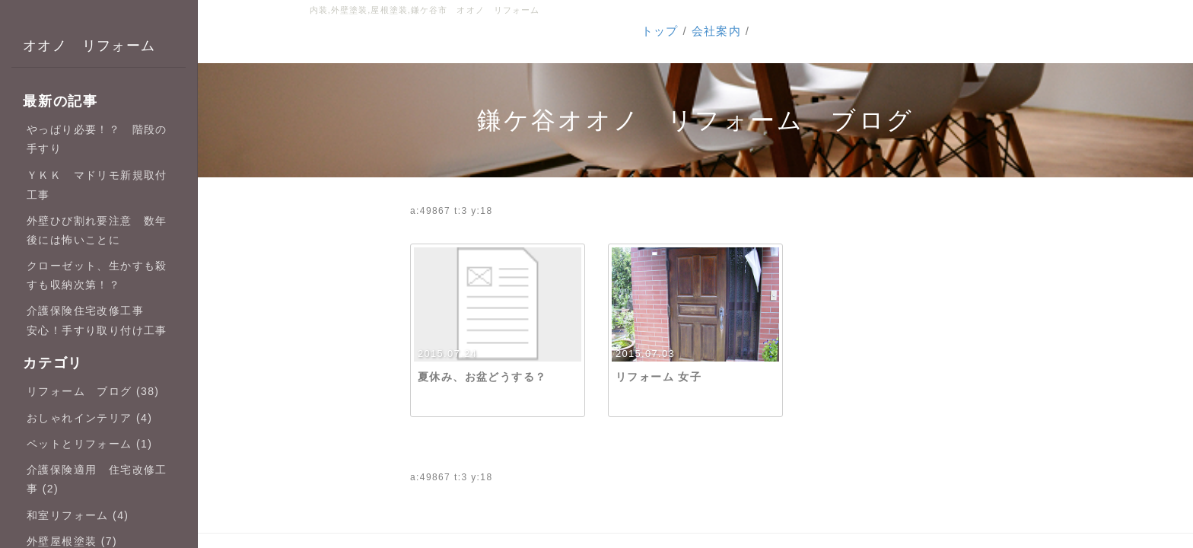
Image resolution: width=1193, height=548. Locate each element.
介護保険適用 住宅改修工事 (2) (97, 479)
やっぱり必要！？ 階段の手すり (97, 139)
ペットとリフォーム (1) (89, 444)
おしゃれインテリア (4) (89, 418)
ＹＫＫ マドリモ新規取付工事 (97, 184)
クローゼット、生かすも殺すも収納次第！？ (97, 275)
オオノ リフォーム (89, 45)
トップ (660, 30)
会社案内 (717, 30)
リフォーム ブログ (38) (93, 391)
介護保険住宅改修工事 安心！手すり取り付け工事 (97, 320)
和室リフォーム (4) (78, 515)
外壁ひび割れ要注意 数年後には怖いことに (97, 230)
